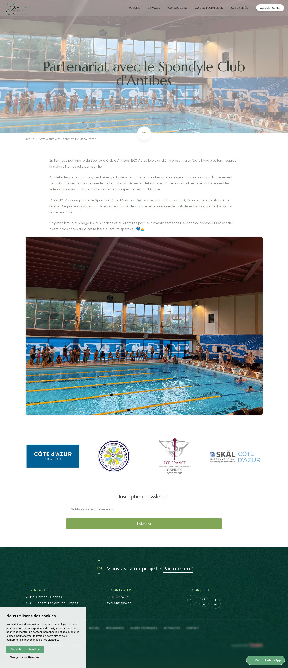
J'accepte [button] (15, 649)
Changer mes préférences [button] (24, 657)
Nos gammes (115, 628)
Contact (192, 628)
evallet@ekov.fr (118, 603)
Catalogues (177, 8)
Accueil (134, 8)
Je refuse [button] (34, 649)
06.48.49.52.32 (117, 597)
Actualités (239, 8)
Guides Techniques (143, 628)
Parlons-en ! (178, 568)
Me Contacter (270, 8)
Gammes (154, 8)
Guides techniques (209, 8)
